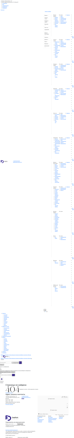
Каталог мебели (47, 11)
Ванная (5, 325)
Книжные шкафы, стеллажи (56, 220)
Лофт (5, 331)
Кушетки (56, 23)
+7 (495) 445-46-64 (16, 161)
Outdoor (5, 323)
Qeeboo (5, 348)
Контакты (61, 418)
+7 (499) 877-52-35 (25, 396)
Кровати (56, 117)
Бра (55, 144)
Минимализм (6, 332)
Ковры (56, 167)
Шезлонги (57, 22)
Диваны (56, 17)
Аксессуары (57, 178)
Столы (56, 191)
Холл (5, 324)
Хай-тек (5, 335)
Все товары (50, 417)
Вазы (56, 164)
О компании (40, 417)
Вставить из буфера (11, 372)
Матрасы (56, 116)
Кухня (5, 320)
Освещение (57, 217)
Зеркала (56, 165)
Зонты (56, 198)
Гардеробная (6, 317)
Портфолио (40, 421)
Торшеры (56, 148)
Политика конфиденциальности (12, 430)
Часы (56, 169)
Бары (56, 72)
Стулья (56, 44)
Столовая (5, 321)
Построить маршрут (9, 404)
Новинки (50, 420)
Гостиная (5, 314)
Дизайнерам (40, 420)
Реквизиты (61, 417)
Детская (5, 318)
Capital (5, 343)
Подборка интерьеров (52, 418)
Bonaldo (5, 339)
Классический (6, 327)
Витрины (56, 71)
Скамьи (56, 192)
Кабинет (5, 319)
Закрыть (2, 364)
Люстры (56, 138)
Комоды (56, 66)
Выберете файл (3, 372)
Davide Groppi (6, 344)
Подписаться (20, 424)
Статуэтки (57, 168)
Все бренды (6, 350)
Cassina (5, 338)
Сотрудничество (41, 419)
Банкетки (56, 218)
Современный (6, 330)
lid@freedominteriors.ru (17, 162)
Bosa (5, 342)
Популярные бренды (52, 419)
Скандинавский (7, 333)
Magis (5, 346)
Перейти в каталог (9, 392)
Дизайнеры (50, 421)
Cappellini (6, 341)
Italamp (5, 345)
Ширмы (56, 172)
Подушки (56, 119)
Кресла (56, 18)
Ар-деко (5, 329)
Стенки (56, 92)
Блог (38, 418)
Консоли (56, 67)
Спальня (5, 316)
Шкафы (56, 96)
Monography (6, 349)
